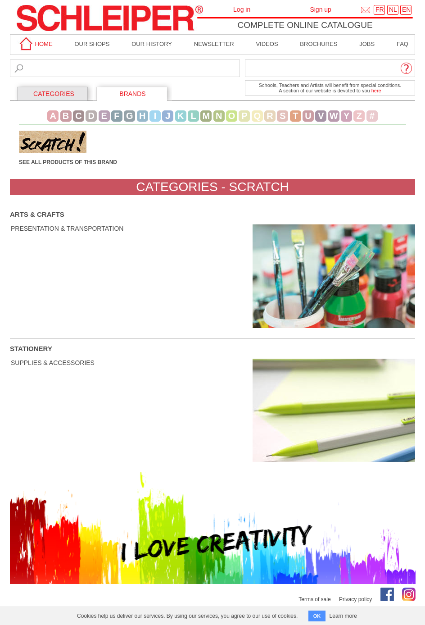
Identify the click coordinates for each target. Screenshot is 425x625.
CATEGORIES (53, 93)
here (376, 90)
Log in (241, 9)
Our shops (91, 44)
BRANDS (132, 93)
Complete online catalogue (304, 25)
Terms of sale (314, 599)
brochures (318, 44)
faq (402, 44)
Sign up (320, 9)
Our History (151, 44)
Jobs (367, 44)
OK (317, 616)
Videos (267, 44)
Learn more (343, 616)
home (35, 44)
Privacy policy (355, 599)
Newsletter (214, 44)
